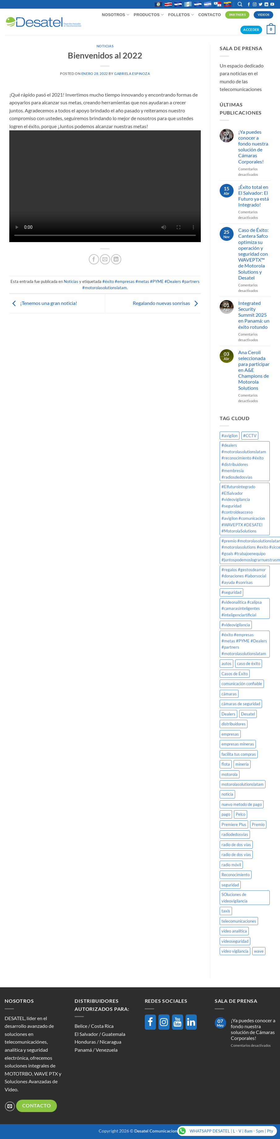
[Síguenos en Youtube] (272, 4)
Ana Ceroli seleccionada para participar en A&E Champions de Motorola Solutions (253, 370)
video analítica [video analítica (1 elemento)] (234, 930)
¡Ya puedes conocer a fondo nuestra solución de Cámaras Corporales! (253, 146)
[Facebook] (150, 1022)
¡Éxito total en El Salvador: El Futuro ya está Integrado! (253, 196)
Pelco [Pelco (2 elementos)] (240, 814)
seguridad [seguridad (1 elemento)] (230, 884)
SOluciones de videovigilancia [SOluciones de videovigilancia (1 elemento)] (235, 897)
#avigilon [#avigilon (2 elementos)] (230, 435)
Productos (149, 15)
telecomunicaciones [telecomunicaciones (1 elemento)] (239, 921)
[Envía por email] (105, 259)
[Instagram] (164, 1022)
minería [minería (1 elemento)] (242, 764)
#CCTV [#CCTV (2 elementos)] (249, 435)
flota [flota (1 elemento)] (226, 764)
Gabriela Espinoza (132, 74)
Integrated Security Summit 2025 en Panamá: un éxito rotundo (253, 315)
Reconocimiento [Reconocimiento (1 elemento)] (236, 874)
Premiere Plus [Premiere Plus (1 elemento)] (234, 824)
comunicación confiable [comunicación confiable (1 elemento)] (242, 683)
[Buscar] (240, 4)
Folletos (181, 15)
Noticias (105, 46)
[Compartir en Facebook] (94, 259)
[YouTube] (177, 1022)
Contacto (209, 14)
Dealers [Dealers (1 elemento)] (228, 713)
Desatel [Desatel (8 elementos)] (248, 713)
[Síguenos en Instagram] (254, 4)
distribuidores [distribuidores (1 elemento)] (234, 723)
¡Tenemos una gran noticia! (43, 303)
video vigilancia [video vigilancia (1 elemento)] (235, 951)
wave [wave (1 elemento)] (259, 951)
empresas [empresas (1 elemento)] (230, 734)
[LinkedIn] (191, 1022)
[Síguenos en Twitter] (260, 4)
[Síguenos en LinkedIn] (266, 4)
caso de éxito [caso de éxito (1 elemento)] (248, 663)
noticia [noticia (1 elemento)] (227, 794)
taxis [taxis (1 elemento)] (226, 910)
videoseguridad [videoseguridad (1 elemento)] (235, 941)
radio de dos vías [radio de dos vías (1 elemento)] (236, 844)
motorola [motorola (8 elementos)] (230, 774)
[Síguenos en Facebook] (249, 4)
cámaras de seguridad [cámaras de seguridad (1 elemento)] (241, 703)
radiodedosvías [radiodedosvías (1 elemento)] (235, 834)
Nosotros (115, 15)
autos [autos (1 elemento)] (226, 663)
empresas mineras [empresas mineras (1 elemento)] (238, 743)
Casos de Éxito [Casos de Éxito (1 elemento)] (235, 673)
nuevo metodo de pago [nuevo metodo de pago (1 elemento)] (242, 804)
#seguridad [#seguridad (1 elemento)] (231, 592)
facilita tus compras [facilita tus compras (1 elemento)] (239, 754)
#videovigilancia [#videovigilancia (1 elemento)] (236, 624)
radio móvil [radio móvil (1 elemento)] (231, 864)
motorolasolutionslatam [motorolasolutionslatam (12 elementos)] (243, 784)
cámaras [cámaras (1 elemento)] (229, 693)
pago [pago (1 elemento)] (226, 814)
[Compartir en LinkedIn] (116, 259)
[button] (271, 29)
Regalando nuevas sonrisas (167, 303)
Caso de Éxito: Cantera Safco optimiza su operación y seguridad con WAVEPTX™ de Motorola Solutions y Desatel (253, 253)
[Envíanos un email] (10, 1106)
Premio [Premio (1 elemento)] (258, 824)
